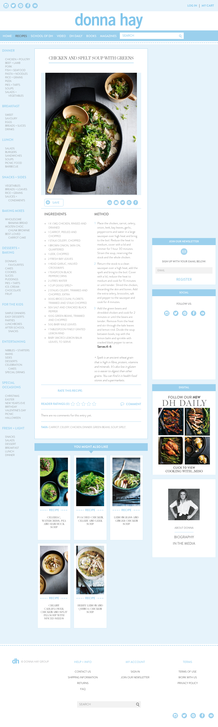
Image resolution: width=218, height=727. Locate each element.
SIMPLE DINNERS (15, 313)
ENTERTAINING (14, 341)
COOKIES (10, 272)
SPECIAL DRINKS (15, 372)
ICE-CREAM (12, 287)
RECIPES (21, 36)
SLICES (9, 276)
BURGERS (11, 152)
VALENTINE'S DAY (15, 410)
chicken (76, 427)
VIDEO (61, 36)
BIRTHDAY (11, 407)
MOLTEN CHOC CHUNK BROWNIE (17, 228)
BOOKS (91, 36)
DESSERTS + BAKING (11, 250)
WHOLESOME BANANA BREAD (16, 221)
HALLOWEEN (13, 418)
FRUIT (8, 294)
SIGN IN (135, 672)
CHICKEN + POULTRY (17, 59)
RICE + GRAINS (14, 77)
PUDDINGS (11, 279)
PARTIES (10, 320)
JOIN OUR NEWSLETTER (135, 677)
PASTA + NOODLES (16, 74)
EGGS (8, 122)
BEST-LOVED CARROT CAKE (15, 236)
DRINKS (9, 129)
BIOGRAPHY (184, 537)
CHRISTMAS (12, 396)
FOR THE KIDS (12, 304)
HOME (7, 36)
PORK (8, 67)
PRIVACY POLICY (188, 683)
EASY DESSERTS (14, 317)
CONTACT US (83, 672)
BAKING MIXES (13, 211)
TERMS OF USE (187, 672)
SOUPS (9, 88)
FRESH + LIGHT (13, 428)
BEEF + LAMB (12, 63)
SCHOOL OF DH (42, 36)
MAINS (9, 354)
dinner (87, 427)
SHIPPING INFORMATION (83, 677)
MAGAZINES (108, 36)
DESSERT (10, 444)
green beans (101, 427)
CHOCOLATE (13, 290)
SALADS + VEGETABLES (14, 94)
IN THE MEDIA (184, 543)
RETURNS (83, 683)
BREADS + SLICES (15, 126)
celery (64, 427)
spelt (122, 427)
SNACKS (10, 437)
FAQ (83, 689)
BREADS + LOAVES (16, 189)
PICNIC (9, 414)
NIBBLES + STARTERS (17, 350)
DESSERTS (11, 361)
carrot (54, 427)
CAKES (9, 268)
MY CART (208, 5)
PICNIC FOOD (13, 163)
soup (114, 427)
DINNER (8, 50)
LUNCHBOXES (13, 324)
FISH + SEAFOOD (15, 70)
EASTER (9, 399)
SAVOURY (11, 118)
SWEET (9, 115)
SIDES (8, 358)
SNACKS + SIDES (14, 177)
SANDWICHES (13, 156)
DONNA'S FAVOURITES (14, 263)
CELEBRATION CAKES (13, 366)
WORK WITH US (187, 677)
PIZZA (8, 81)
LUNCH (7, 139)
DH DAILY (75, 36)
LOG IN (192, 5)
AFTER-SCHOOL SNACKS (14, 329)
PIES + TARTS (12, 85)
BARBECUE (11, 167)
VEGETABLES (12, 186)
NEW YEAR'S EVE (15, 403)
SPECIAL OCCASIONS (11, 385)
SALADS (10, 148)
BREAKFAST (11, 106)
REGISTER (184, 279)
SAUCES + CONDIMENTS (15, 198)
